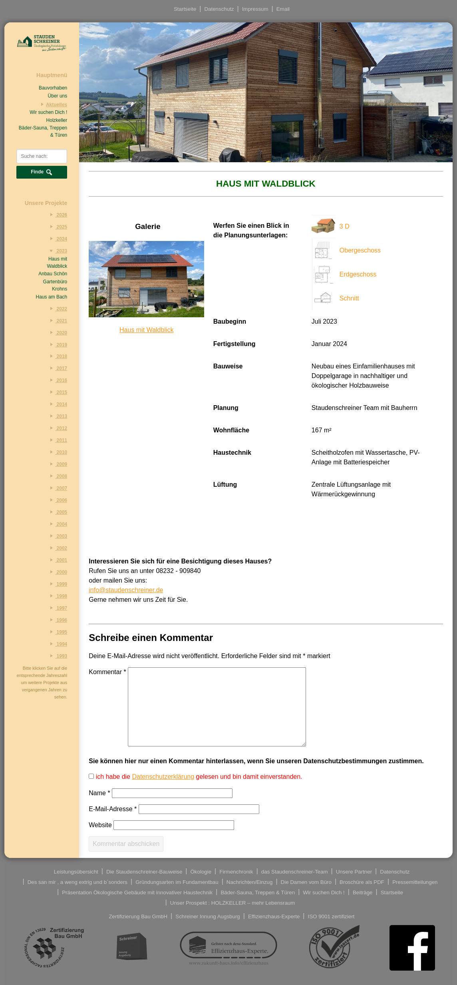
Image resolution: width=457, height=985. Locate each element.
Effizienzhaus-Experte (274, 916)
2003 (57, 536)
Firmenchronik (236, 871)
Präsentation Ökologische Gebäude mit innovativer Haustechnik (137, 892)
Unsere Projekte (46, 203)
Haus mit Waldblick (57, 262)
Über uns (58, 96)
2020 (57, 332)
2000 (57, 572)
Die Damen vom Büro (306, 882)
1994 (57, 644)
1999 (57, 584)
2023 (57, 251)
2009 (57, 464)
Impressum (255, 9)
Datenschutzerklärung (163, 776)
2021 (57, 320)
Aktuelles (52, 104)
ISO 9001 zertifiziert (331, 916)
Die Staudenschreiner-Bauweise (144, 871)
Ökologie (201, 871)
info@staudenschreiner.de (126, 590)
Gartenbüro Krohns (55, 285)
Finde (42, 172)
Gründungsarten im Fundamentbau (176, 882)
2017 (57, 368)
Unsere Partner (354, 871)
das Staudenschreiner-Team (294, 871)
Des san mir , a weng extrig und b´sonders (77, 882)
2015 (57, 392)
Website (100, 825)
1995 (57, 632)
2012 (57, 428)
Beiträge (363, 892)
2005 (57, 512)
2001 (57, 560)
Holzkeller (57, 120)
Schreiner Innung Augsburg (207, 916)
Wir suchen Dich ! (48, 112)
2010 (57, 452)
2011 (57, 440)
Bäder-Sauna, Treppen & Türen (43, 131)
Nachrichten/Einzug (250, 882)
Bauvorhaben (53, 88)
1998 (57, 596)
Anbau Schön (52, 274)
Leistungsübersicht (76, 871)
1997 (57, 608)
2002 (57, 548)
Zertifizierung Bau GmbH (138, 916)
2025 (57, 227)
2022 (57, 308)
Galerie (147, 226)
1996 (57, 620)
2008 (57, 476)
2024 (57, 239)
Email (283, 9)
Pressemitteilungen (414, 882)
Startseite (185, 9)
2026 (57, 215)
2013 (57, 416)
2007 (57, 488)
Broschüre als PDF (362, 882)
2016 (57, 380)
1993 (57, 656)
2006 (57, 500)
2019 (57, 344)
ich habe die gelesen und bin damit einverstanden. (198, 776)
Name (99, 793)
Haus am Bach (52, 297)
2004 (57, 524)
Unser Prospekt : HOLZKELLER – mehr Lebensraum (232, 902)
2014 (57, 404)
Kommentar (107, 672)
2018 (57, 356)
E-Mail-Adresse (113, 809)
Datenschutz (219, 9)
